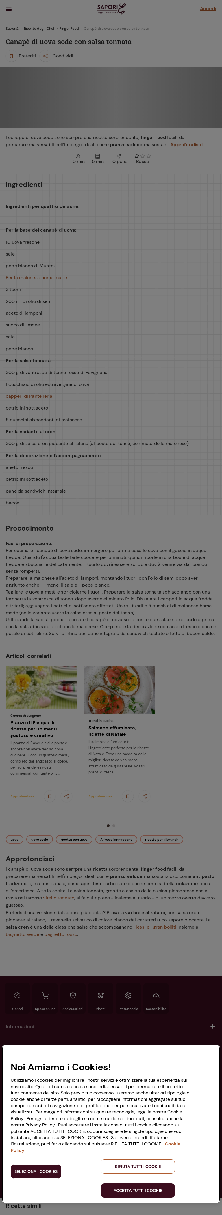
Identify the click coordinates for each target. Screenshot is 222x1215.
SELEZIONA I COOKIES (36, 1171)
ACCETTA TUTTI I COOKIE (138, 1190)
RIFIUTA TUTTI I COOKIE (138, 1166)
